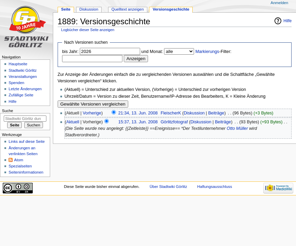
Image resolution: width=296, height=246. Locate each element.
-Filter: (213, 51)
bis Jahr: (70, 51)
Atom (18, 160)
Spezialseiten (20, 166)
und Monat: (152, 51)
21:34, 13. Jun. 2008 (138, 113)
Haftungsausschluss (214, 186)
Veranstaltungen (23, 76)
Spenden (16, 83)
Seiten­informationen (26, 172)
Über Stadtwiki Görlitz (168, 186)
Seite (65, 9)
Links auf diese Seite (27, 141)
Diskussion (194, 113)
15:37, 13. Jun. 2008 (138, 122)
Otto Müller (237, 128)
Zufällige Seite (21, 95)
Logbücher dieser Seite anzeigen (87, 30)
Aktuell (72, 122)
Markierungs (207, 51)
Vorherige (92, 113)
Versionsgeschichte (171, 9)
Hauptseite (18, 64)
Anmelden (279, 3)
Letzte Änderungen (25, 89)
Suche (7, 111)
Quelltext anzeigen (128, 9)
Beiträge (216, 113)
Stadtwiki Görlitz (22, 70)
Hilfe (287, 20)
